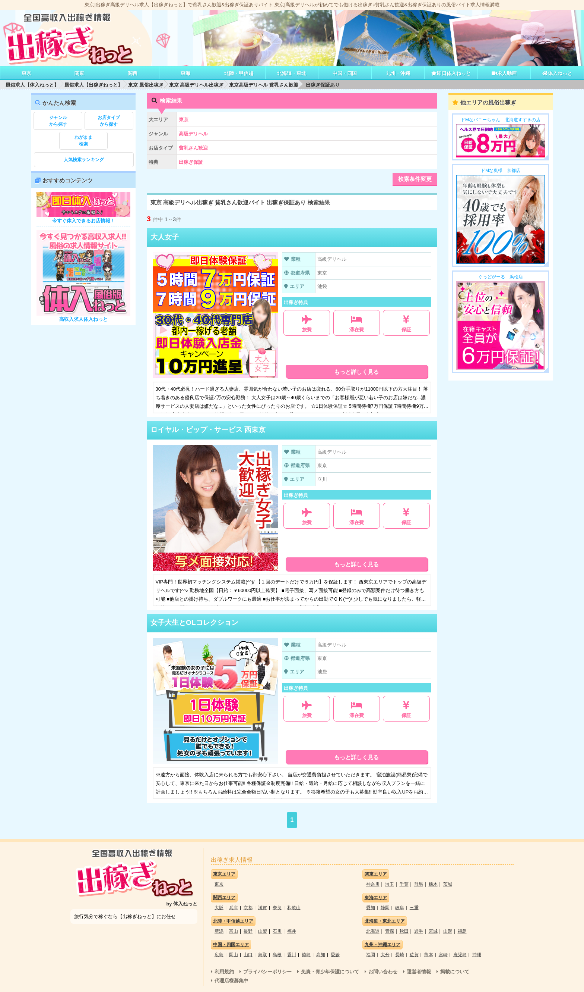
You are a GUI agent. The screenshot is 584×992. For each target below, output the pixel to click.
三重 (414, 907)
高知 (320, 954)
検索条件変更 (415, 179)
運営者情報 (419, 971)
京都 (248, 907)
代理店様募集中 (231, 980)
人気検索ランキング (84, 159)
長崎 (399, 954)
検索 (84, 140)
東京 (26, 73)
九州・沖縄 (398, 73)
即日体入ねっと (451, 73)
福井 (291, 931)
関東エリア (376, 874)
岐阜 (399, 907)
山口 (248, 954)
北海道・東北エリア (385, 921)
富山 (233, 931)
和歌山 (294, 907)
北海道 (373, 931)
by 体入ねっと (182, 904)
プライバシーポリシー (267, 971)
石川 (277, 931)
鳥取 (262, 954)
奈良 (277, 907)
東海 (185, 73)
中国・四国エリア (231, 944)
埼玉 (389, 884)
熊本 (428, 954)
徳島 (306, 954)
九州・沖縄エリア (382, 944)
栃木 (433, 884)
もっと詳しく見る (356, 372)
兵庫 (233, 907)
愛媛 (335, 954)
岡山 (233, 954)
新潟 (219, 931)
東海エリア (376, 897)
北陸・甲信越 (238, 73)
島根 (277, 954)
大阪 (219, 907)
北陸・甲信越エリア (233, 921)
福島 (462, 931)
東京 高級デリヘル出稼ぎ (196, 85)
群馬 (418, 884)
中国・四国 (345, 73)
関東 (79, 73)
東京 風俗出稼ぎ (146, 85)
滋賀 (262, 907)
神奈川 (373, 884)
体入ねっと (557, 73)
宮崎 (443, 954)
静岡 (385, 907)
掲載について (454, 971)
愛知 (370, 907)
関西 (132, 73)
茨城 (447, 884)
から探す (58, 120)
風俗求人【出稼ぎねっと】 (93, 85)
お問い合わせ (382, 971)
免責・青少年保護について (330, 971)
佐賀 (414, 954)
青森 (389, 931)
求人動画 (504, 73)
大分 (385, 954)
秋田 (404, 931)
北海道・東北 (291, 73)
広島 (219, 954)
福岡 (370, 954)
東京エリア (224, 874)
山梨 (262, 931)
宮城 (433, 931)
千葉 (404, 884)
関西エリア (224, 897)
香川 (291, 954)
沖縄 (476, 954)
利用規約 (224, 971)
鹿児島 (460, 954)
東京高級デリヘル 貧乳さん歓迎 (263, 85)
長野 (248, 931)
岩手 (418, 931)
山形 (447, 931)
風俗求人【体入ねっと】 (32, 85)
